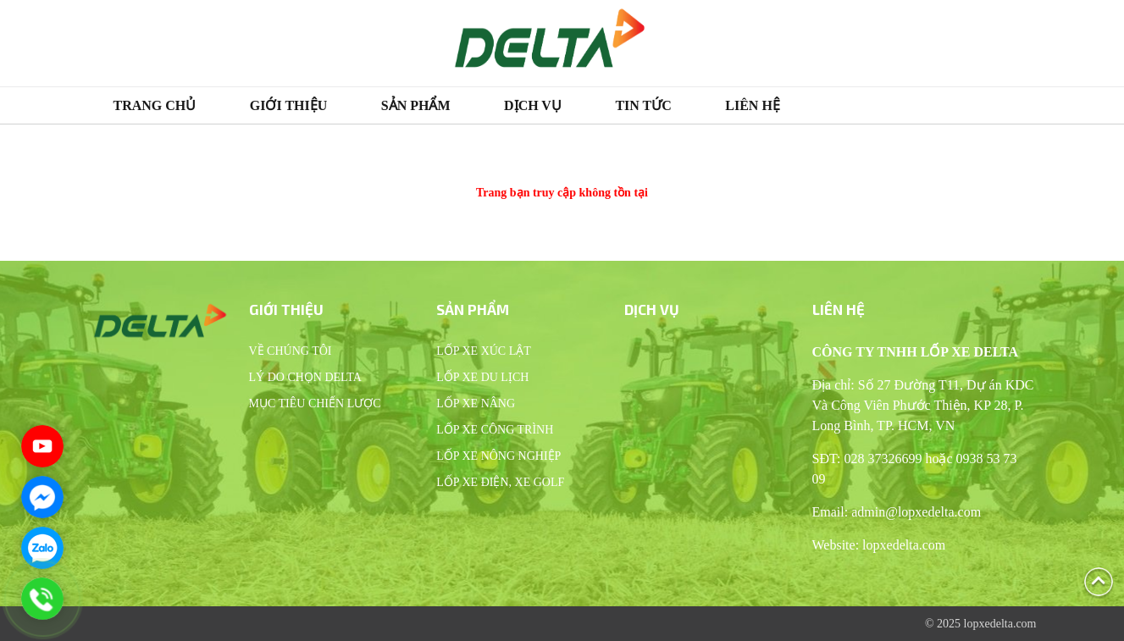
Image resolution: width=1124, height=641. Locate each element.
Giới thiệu (289, 105)
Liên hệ (752, 105)
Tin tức (643, 105)
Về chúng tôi (290, 351)
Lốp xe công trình (494, 429)
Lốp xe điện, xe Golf (500, 482)
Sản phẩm (416, 105)
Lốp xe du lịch (482, 377)
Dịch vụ (533, 105)
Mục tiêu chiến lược (315, 403)
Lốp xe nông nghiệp (498, 456)
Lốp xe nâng (475, 403)
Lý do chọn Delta (305, 377)
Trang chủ (155, 105)
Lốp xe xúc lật (483, 351)
